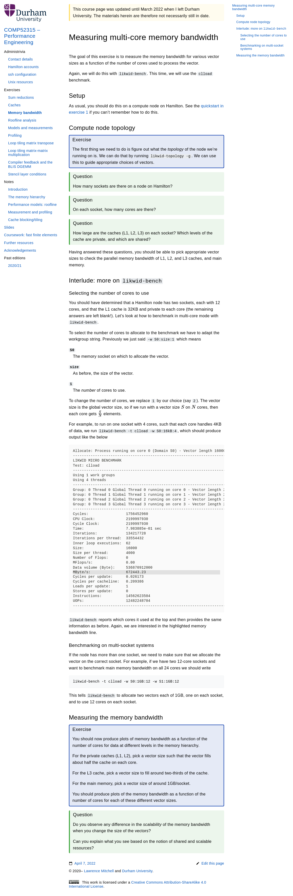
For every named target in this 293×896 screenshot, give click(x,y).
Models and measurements (30, 128)
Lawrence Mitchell (99, 871)
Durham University (137, 871)
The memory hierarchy (26, 197)
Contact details (20, 59)
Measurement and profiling (30, 212)
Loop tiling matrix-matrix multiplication (28, 153)
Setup (240, 15)
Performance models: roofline (32, 205)
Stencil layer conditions (27, 174)
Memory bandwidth (25, 113)
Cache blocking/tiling (25, 220)
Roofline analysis (22, 120)
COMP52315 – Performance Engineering (22, 36)
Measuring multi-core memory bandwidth (253, 7)
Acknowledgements (20, 250)
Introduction (18, 189)
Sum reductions (21, 97)
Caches (14, 105)
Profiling (15, 135)
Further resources (18, 243)
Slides (9, 227)
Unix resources (20, 82)
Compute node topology (253, 22)
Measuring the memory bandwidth (260, 55)
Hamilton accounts (23, 67)
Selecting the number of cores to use (263, 37)
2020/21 (15, 266)
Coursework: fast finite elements (30, 235)
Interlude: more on (261, 29)
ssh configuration (22, 74)
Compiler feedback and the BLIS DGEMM (30, 164)
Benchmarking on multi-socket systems (261, 47)
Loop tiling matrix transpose (31, 143)
